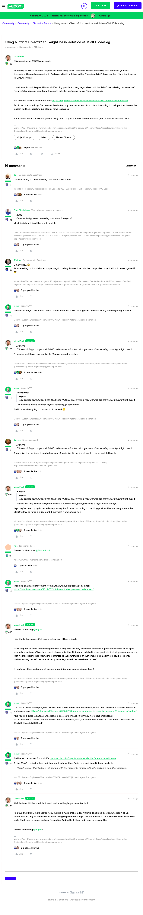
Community (8, 23)
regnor (16, 305)
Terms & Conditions (58, 900)
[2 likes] (26, 244)
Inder (16, 545)
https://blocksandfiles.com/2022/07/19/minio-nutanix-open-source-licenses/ (53, 589)
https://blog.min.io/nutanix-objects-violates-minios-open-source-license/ (90, 101)
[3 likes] (28, 194)
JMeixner (18, 260)
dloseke (17, 440)
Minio (43, 137)
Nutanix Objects (63, 137)
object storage (24, 137)
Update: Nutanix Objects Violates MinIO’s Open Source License (83, 758)
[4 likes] (28, 372)
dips (16, 175)
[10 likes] (28, 147)
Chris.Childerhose (22, 210)
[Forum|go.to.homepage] (15, 6)
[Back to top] (137, 896)
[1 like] (25, 565)
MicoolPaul (19, 56)
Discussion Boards (42, 23)
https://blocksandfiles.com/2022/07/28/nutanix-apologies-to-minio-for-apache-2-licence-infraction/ (84, 711)
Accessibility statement (82, 900)
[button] (3, 7)
